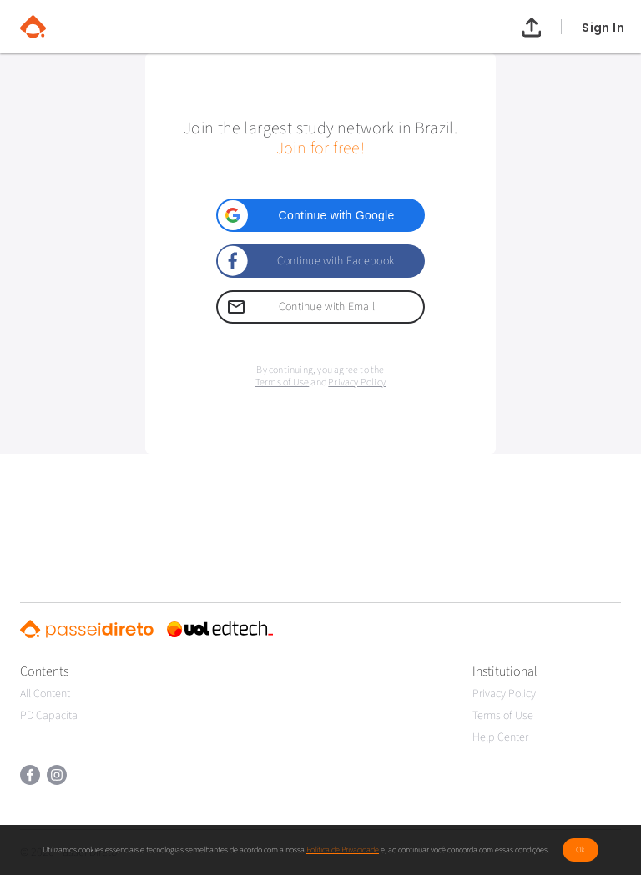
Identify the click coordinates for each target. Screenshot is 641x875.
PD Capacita (49, 716)
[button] (320, 215)
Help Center (500, 737)
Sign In (603, 26)
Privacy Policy (357, 382)
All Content (45, 694)
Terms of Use (282, 382)
